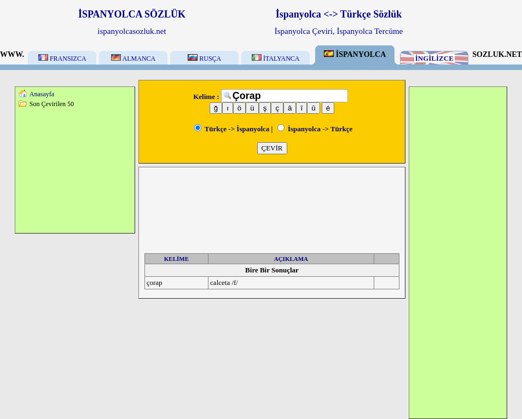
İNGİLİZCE (434, 58)
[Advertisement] (75, 170)
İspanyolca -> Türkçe (315, 129)
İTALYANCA (276, 58)
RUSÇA (204, 58)
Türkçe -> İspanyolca (232, 129)
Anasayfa (42, 94)
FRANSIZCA (62, 58)
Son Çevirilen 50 (52, 104)
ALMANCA (133, 58)
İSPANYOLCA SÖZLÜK (131, 14)
